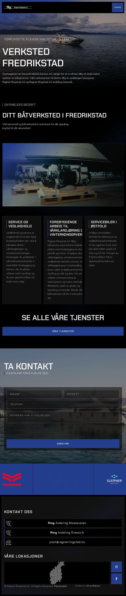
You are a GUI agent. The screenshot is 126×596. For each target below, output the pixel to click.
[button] (117, 7)
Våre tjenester (63, 345)
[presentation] (30, 432)
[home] (18, 7)
